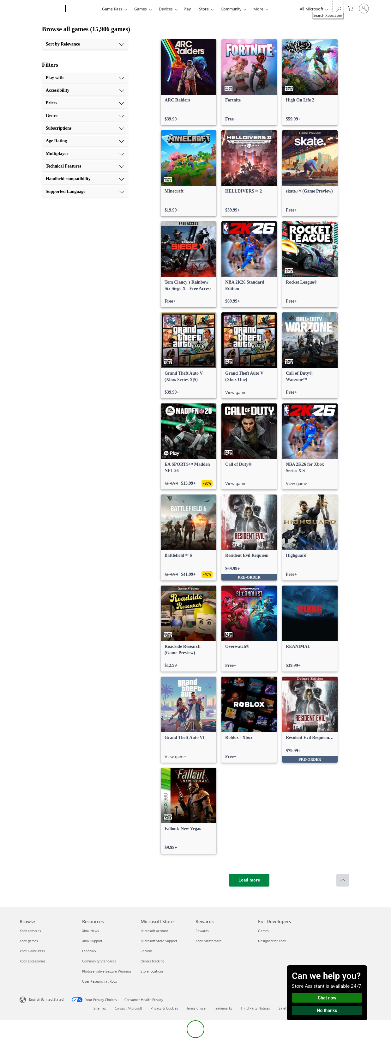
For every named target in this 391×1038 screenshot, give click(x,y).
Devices (166, 8)
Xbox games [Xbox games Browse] (29, 941)
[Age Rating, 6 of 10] (85, 141)
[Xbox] (83, 8)
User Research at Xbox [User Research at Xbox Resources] (99, 981)
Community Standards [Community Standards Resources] (99, 961)
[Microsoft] (41, 8)
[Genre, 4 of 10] (85, 116)
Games (140, 8)
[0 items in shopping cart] (350, 8)
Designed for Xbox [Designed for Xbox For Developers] (272, 941)
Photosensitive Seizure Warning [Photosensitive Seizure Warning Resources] (106, 971)
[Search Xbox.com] (338, 8)
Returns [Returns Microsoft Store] (147, 951)
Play (187, 8)
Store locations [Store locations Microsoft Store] (152, 971)
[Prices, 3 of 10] (85, 103)
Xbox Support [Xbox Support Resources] (92, 941)
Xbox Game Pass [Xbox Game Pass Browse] (32, 951)
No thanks (327, 1010)
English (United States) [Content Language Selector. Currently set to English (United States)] (46, 999)
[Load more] (249, 880)
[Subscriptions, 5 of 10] (85, 128)
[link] (188, 82)
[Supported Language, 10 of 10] (85, 192)
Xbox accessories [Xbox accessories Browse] (32, 961)
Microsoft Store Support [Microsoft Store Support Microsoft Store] (159, 941)
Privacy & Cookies (164, 1008)
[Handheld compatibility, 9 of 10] (85, 179)
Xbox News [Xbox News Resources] (90, 931)
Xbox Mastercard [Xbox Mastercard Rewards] (208, 941)
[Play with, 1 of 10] (85, 78)
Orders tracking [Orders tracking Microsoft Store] (152, 961)
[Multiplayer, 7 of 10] (85, 154)
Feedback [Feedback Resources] (89, 951)
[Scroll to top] (342, 880)
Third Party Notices (255, 1008)
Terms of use (196, 1008)
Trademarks (223, 1008)
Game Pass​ (112, 8)
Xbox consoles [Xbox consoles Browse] (30, 931)
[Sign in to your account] (363, 8)
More (258, 8)
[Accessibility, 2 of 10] (85, 90)
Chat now (327, 997)
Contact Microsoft (128, 1008)
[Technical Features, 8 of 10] (85, 166)
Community (231, 8)
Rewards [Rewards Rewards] (202, 931)
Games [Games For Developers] (263, 931)
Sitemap (99, 1008)
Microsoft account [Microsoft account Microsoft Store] (154, 931)
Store (204, 8)
